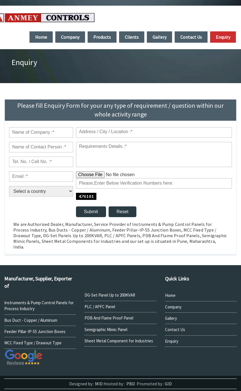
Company (173, 307)
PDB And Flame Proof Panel (108, 318)
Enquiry (171, 341)
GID (168, 383)
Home (170, 295)
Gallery (171, 318)
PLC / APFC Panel (99, 306)
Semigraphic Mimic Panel (105, 329)
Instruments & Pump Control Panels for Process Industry (39, 305)
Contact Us (175, 329)
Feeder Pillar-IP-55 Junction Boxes (34, 331)
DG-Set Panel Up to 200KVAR (109, 295)
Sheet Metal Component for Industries (118, 341)
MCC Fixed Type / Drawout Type (33, 342)
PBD (130, 383)
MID (98, 383)
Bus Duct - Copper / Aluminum (30, 320)
